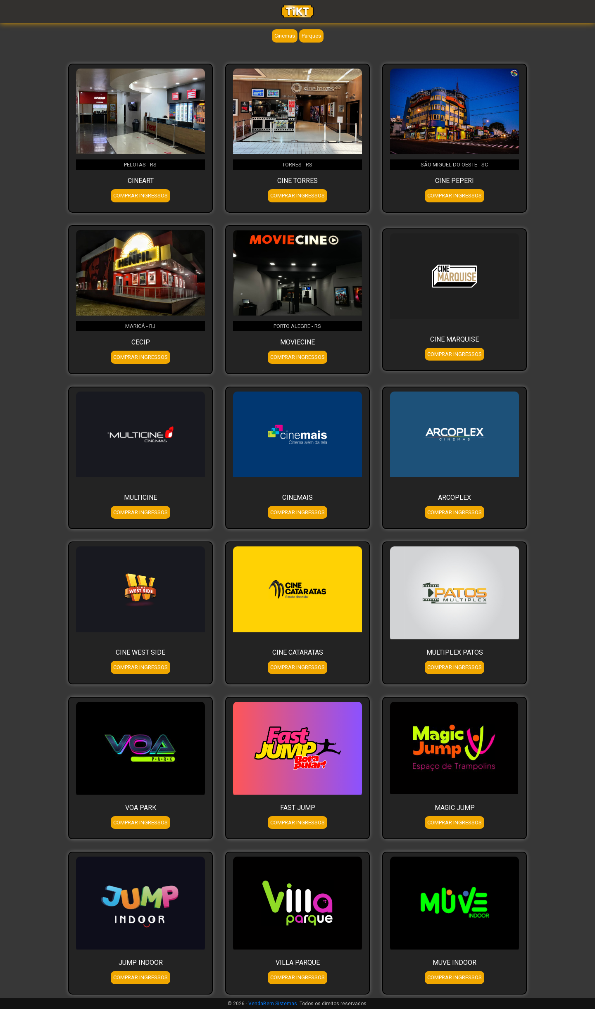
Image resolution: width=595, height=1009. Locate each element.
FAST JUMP (297, 808)
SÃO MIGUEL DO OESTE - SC (454, 164)
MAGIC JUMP (455, 808)
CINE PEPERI (454, 181)
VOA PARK (140, 808)
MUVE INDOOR (454, 962)
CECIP (140, 342)
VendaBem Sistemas (272, 1004)
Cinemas (284, 36)
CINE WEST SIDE (140, 652)
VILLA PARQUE (298, 962)
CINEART (141, 181)
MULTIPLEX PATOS (454, 652)
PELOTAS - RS (140, 164)
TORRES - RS (297, 164)
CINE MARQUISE (454, 339)
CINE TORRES (297, 181)
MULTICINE (140, 497)
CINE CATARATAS (297, 652)
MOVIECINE (297, 342)
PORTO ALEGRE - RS (297, 326)
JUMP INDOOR (141, 962)
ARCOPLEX (454, 497)
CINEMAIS (297, 497)
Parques (311, 36)
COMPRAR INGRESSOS (140, 195)
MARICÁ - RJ (140, 326)
